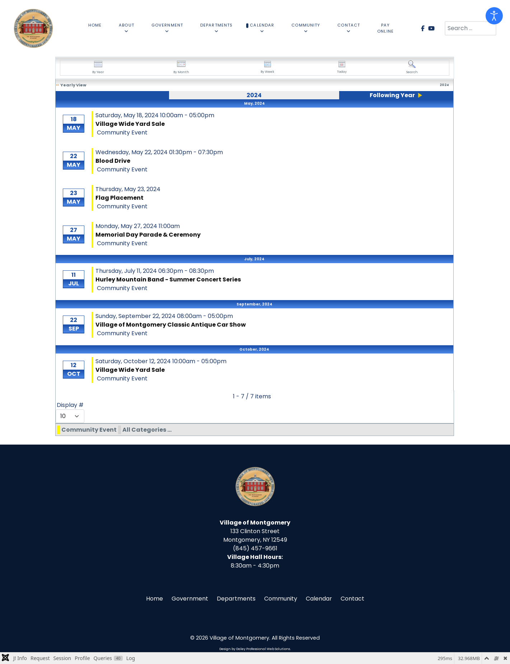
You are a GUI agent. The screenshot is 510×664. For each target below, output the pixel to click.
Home (154, 598)
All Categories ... (147, 430)
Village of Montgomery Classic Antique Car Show (170, 325)
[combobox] (470, 28)
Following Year (392, 95)
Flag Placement (119, 198)
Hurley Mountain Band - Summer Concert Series (168, 279)
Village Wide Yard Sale (130, 124)
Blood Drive (112, 161)
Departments (236, 598)
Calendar (319, 598)
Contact (352, 598)
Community (280, 598)
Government (190, 598)
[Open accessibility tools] (494, 15)
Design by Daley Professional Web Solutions (254, 649)
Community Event (89, 430)
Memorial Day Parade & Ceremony (148, 235)
